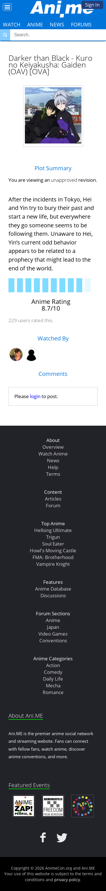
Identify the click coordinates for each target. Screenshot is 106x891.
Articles (53, 498)
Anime (35, 24)
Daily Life (53, 678)
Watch (11, 24)
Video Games (53, 633)
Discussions (53, 595)
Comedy (53, 672)
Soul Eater (53, 543)
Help (53, 467)
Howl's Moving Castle (53, 550)
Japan (53, 627)
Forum (53, 505)
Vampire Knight (53, 564)
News (57, 24)
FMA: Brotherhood (53, 557)
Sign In (92, 4)
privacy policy (67, 879)
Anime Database (53, 588)
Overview (53, 447)
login (35, 396)
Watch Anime (53, 453)
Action (53, 665)
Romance (53, 692)
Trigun (53, 537)
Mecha (53, 685)
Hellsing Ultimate (53, 530)
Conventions (53, 640)
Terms (53, 474)
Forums (81, 24)
